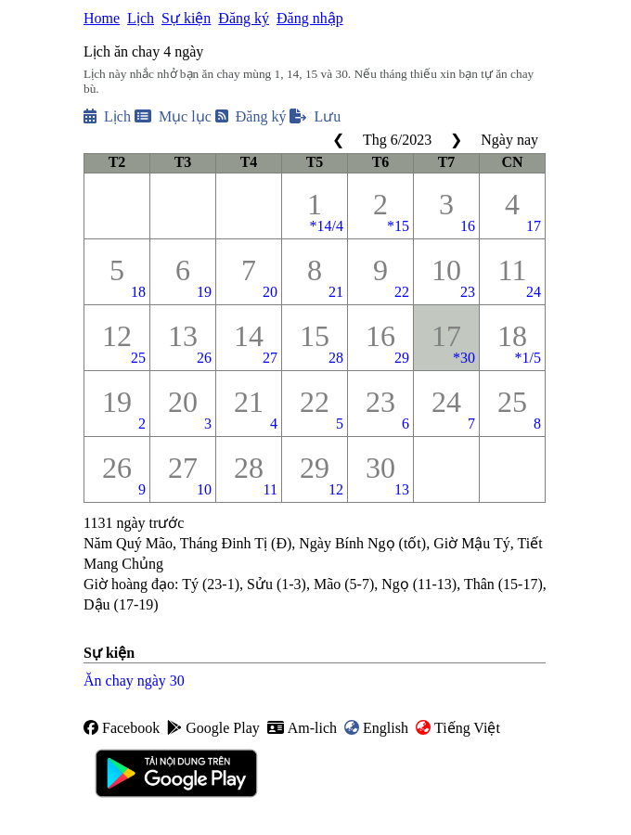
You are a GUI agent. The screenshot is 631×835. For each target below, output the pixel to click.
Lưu (315, 116)
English (376, 728)
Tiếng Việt (458, 728)
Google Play (213, 728)
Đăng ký (243, 18)
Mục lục (173, 116)
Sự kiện (186, 18)
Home (102, 18)
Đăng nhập (310, 18)
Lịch (140, 18)
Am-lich (302, 728)
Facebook (122, 728)
